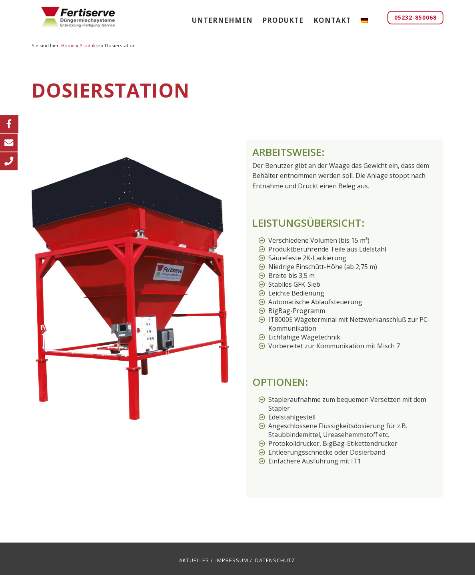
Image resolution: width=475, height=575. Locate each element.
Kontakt (332, 20)
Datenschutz (275, 560)
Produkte (282, 20)
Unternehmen (222, 20)
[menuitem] (364, 20)
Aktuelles (194, 560)
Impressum (232, 560)
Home (68, 45)
